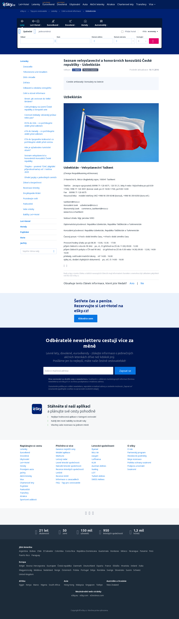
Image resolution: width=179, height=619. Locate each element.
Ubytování (74, 4)
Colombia (59, 551)
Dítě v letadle (29, 77)
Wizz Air (95, 452)
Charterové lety (125, 4)
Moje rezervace (134, 459)
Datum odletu (97, 37)
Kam (58, 37)
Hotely (23, 226)
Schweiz (137, 570)
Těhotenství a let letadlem (35, 72)
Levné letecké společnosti (67, 462)
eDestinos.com (97, 595)
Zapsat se (125, 370)
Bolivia (33, 551)
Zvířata (26, 82)
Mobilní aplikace (63, 452)
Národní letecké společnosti (68, 466)
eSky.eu (74, 595)
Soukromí (131, 469)
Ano (132, 283)
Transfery (141, 4)
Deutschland (89, 565)
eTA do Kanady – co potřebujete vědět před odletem (39, 132)
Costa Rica (70, 551)
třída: (145, 31)
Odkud (22, 37)
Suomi (129, 570)
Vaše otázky (28, 209)
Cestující (139, 37)
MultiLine (60, 455)
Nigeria (44, 584)
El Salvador (48, 551)
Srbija (92, 570)
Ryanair (95, 449)
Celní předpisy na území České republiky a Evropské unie (38, 108)
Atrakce (111, 4)
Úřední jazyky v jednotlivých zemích (40, 177)
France (108, 565)
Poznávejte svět (30, 198)
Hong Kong (69, 584)
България (51, 565)
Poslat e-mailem (90, 70)
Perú (151, 551)
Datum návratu (120, 37)
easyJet (95, 455)
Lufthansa (96, 459)
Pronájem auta (27, 469)
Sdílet (76, 70)
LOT (94, 472)
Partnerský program (136, 452)
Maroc (36, 584)
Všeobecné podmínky (137, 455)
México (124, 551)
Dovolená (62, 4)
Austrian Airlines (99, 466)
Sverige (110, 570)
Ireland (134, 565)
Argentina (23, 551)
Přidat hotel (130, 31)
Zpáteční (27, 31)
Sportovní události (28, 499)
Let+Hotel (24, 4)
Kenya (28, 584)
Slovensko (119, 570)
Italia (141, 565)
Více (151, 4)
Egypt (21, 584)
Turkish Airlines (98, 476)
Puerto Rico (24, 555)
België (22, 565)
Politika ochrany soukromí (139, 462)
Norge (57, 570)
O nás (130, 449)
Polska (76, 570)
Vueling (95, 469)
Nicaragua (133, 551)
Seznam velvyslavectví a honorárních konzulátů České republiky (37, 158)
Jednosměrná (45, 31)
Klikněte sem (85, 318)
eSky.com (84, 595)
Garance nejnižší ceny (65, 449)
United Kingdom (26, 574)
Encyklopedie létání (31, 193)
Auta (85, 4)
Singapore (90, 584)
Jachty (23, 243)
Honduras (114, 551)
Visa (22, 479)
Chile (39, 551)
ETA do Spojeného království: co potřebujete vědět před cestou (39, 140)
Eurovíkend (48, 4)
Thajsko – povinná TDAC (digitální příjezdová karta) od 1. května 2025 (39, 169)
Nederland (48, 570)
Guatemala (103, 551)
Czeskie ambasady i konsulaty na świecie (84, 81)
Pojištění (24, 232)
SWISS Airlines (98, 479)
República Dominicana (87, 551)
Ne (142, 283)
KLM (94, 462)
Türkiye (99, 584)
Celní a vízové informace (34, 93)
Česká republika (64, 565)
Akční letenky (97, 4)
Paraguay (35, 555)
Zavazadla (27, 66)
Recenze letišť (62, 476)
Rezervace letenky (31, 187)
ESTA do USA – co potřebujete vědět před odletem (38, 124)
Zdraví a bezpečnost (32, 182)
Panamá (143, 551)
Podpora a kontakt (136, 466)
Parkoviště (28, 203)
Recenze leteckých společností (70, 469)
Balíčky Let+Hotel (31, 214)
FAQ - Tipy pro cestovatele (68, 482)
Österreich (66, 570)
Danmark (77, 565)
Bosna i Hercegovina (35, 565)
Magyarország (25, 570)
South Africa (54, 584)
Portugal (85, 570)
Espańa (99, 565)
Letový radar (61, 459)
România (101, 570)
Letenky (36, 4)
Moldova (38, 570)
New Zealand (113, 584)
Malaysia (80, 584)
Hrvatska (125, 565)
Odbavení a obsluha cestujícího (37, 88)
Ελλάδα (116, 565)
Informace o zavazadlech (67, 479)
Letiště (59, 472)
